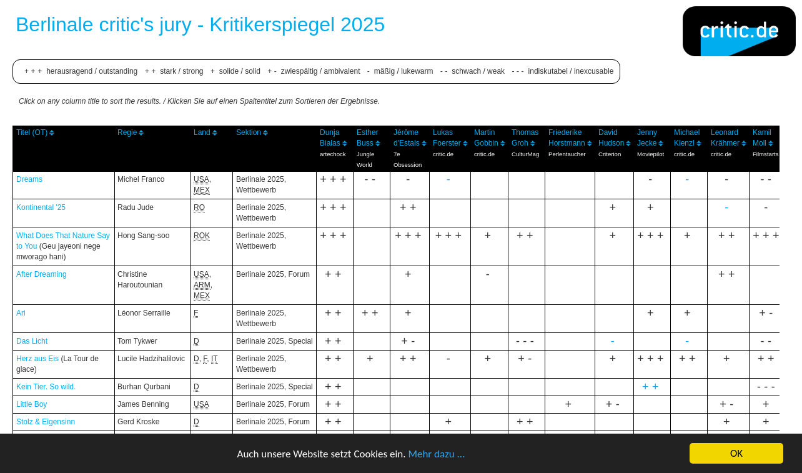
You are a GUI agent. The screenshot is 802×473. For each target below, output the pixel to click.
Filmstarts (766, 154)
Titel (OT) (31, 132)
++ (652, 387)
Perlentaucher (567, 154)
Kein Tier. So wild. (46, 386)
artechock (333, 154)
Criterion (609, 154)
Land (202, 132)
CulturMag (525, 154)
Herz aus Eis (37, 358)
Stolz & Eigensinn (45, 421)
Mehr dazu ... (436, 455)
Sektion (248, 132)
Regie (127, 132)
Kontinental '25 (41, 207)
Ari (21, 313)
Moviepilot (650, 154)
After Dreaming (41, 274)
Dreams (29, 179)
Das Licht (31, 341)
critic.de (443, 154)
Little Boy (31, 404)
